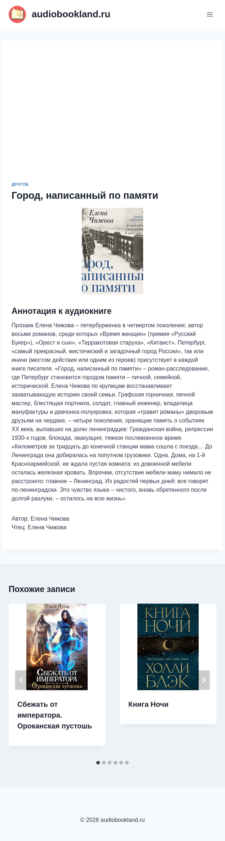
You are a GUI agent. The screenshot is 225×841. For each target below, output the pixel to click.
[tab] (98, 763)
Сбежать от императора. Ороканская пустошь (54, 715)
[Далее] (203, 680)
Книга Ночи (148, 704)
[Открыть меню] (209, 14)
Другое (20, 184)
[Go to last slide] (21, 680)
